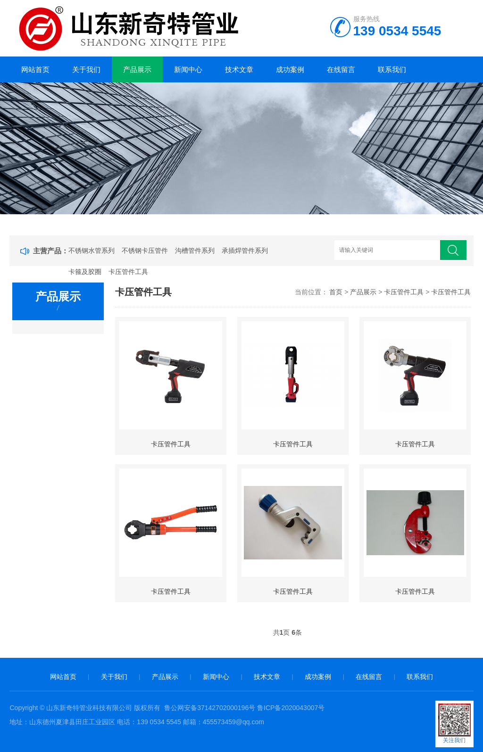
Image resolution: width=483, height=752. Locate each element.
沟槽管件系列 (195, 250)
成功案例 (290, 69)
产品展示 (137, 69)
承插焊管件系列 (245, 250)
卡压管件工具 (128, 271)
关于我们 (86, 69)
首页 (335, 292)
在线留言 (341, 69)
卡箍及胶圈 (84, 271)
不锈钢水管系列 (91, 250)
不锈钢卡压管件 (145, 250)
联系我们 (392, 69)
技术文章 (239, 69)
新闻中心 (188, 69)
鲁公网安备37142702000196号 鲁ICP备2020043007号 (244, 708)
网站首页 (35, 69)
